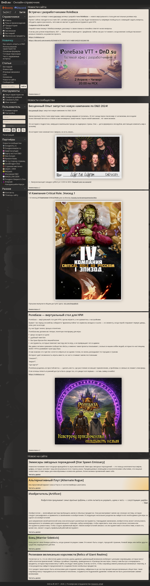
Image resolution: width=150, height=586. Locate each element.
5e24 (7, 12)
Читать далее (35, 474)
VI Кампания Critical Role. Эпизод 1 (52, 193)
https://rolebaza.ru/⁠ (37, 37)
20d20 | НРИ (9, 169)
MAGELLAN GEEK (11, 176)
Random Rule (10, 158)
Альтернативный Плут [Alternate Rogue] (56, 480)
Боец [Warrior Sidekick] (44, 537)
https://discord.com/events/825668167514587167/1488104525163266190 (59, 40)
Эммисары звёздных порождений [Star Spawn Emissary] (67, 462)
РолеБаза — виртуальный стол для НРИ (56, 315)
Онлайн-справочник (26, 2)
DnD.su (6, 2)
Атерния (7, 182)
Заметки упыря (10, 151)
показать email (97, 584)
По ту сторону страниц (14, 161)
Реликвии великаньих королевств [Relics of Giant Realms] (68, 554)
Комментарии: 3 (34, 94)
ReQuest (7, 171)
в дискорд (57, 16)
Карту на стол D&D (12, 153)
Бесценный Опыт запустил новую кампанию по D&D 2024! (68, 106)
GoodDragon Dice (11, 163)
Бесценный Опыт (36, 110)
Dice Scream (9, 156)
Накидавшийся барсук (13, 184)
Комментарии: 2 (34, 188)
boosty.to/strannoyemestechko (84, 198)
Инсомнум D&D (10, 174)
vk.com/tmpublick (71, 303)
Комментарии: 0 (34, 309)
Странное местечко (12, 166)
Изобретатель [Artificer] (45, 493)
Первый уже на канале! (81, 182)
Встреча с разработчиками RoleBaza (53, 12)
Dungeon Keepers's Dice (14, 179)
